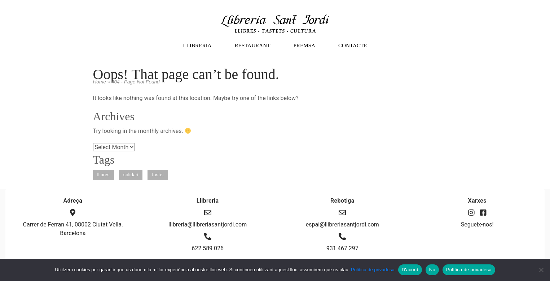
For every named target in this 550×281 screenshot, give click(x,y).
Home (99, 82)
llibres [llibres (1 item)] (103, 174)
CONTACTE (352, 45)
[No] (541, 269)
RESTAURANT (252, 45)
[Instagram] (472, 212)
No (432, 269)
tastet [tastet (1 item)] (158, 174)
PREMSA (304, 45)
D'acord (410, 269)
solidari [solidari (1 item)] (130, 174)
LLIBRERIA (197, 45)
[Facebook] (483, 212)
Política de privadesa (373, 269)
